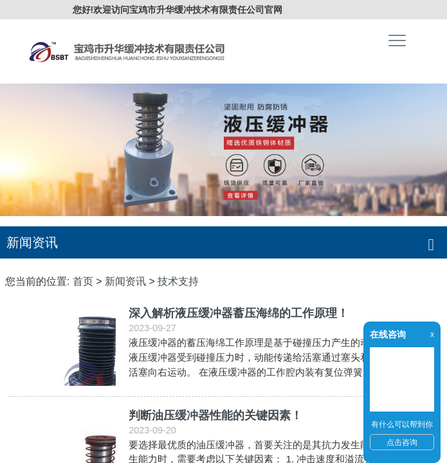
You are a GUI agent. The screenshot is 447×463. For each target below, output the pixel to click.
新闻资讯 (125, 281)
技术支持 (178, 281)
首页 (83, 281)
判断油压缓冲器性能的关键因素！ (215, 415)
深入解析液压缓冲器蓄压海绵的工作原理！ (239, 313)
